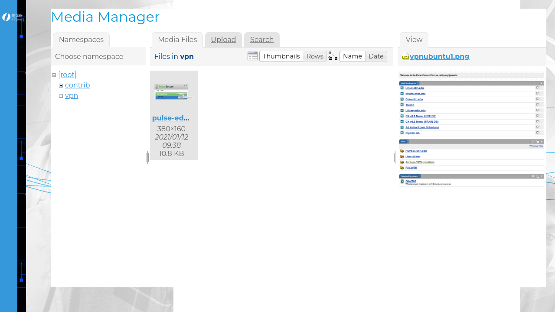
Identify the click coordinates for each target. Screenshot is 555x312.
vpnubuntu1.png (439, 56)
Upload (223, 40)
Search (262, 40)
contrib (77, 85)
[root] (67, 75)
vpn (71, 95)
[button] (281, 56)
